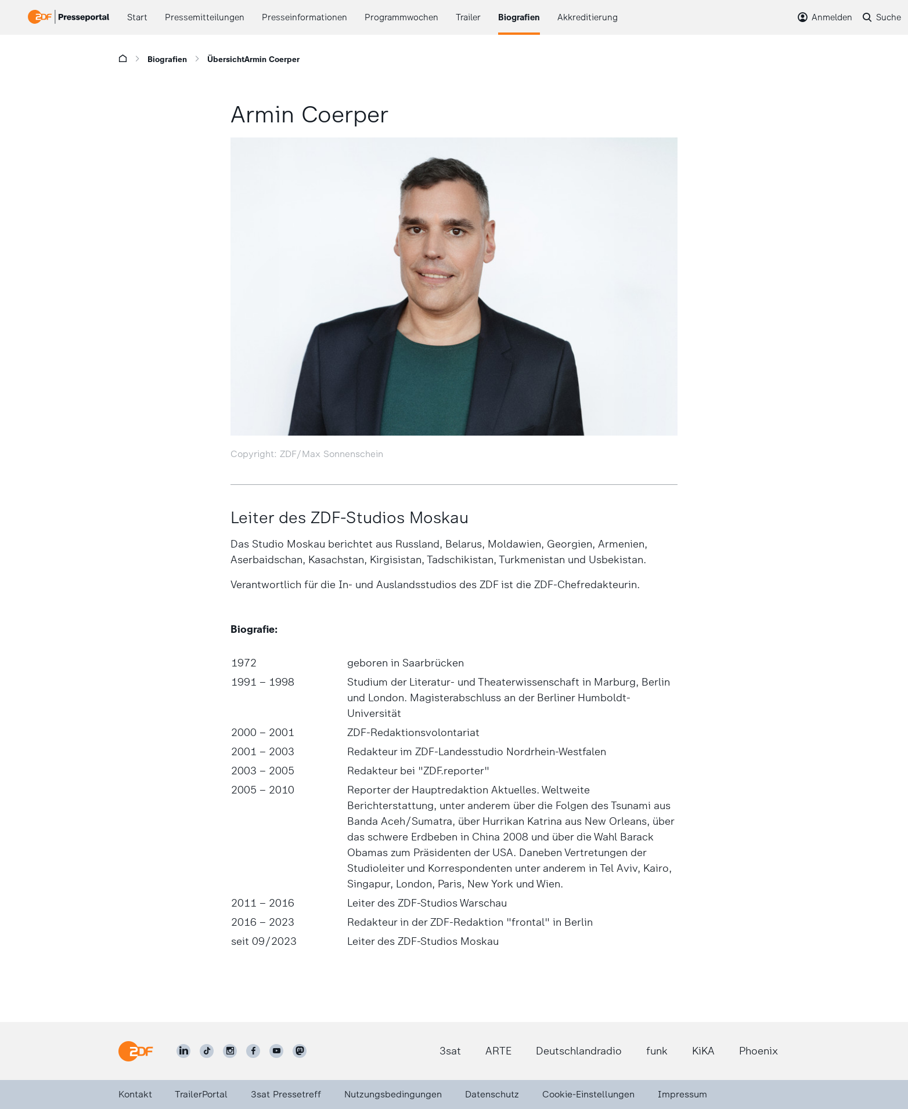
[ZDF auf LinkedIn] (183, 1051)
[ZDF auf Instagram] (230, 1051)
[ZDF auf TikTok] (207, 1051)
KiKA (703, 1051)
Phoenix (758, 1051)
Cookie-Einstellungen (588, 1094)
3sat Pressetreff (286, 1094)
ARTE (498, 1051)
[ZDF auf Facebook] (253, 1051)
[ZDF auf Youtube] (276, 1051)
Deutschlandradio (579, 1051)
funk (657, 1051)
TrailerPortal (201, 1094)
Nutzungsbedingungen (393, 1094)
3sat (450, 1051)
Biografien (167, 59)
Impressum (682, 1094)
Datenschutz (492, 1094)
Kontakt (135, 1094)
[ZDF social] (300, 1051)
